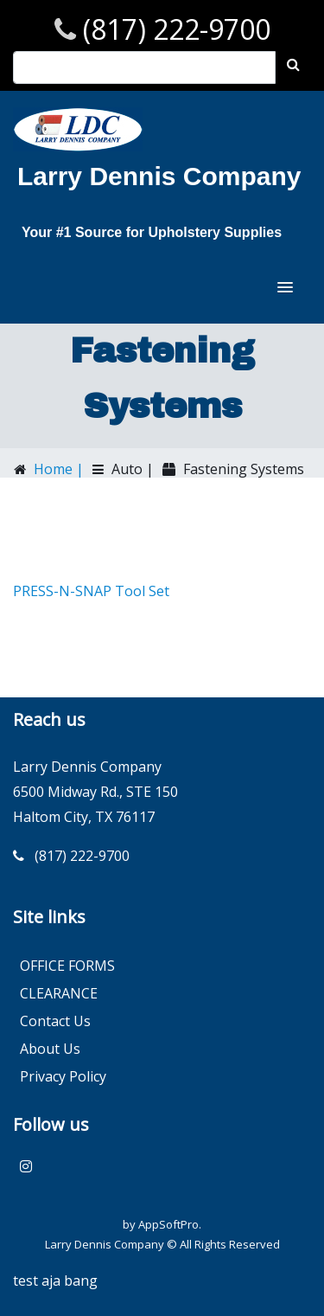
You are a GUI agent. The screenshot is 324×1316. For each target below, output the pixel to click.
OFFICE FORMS (67, 965)
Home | (57, 468)
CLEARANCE (59, 993)
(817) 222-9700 (173, 29)
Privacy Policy (63, 1076)
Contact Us (55, 1020)
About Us (50, 1048)
